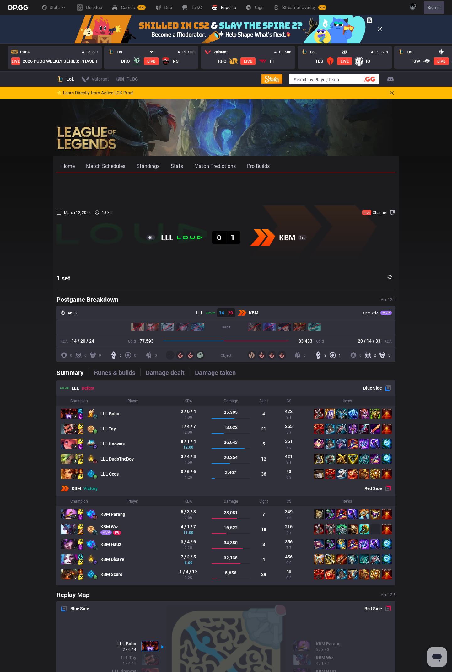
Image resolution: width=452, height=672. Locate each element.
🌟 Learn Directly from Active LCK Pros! (94, 92)
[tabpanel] (226, 483)
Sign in (434, 7)
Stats (53, 7)
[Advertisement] (226, 189)
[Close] (380, 29)
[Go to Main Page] (18, 7)
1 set (63, 278)
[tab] (72, 372)
